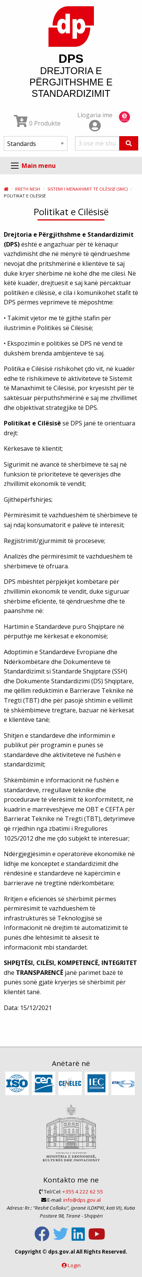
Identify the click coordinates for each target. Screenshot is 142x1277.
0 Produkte (37, 123)
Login (74, 1265)
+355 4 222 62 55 (82, 1191)
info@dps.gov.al (82, 1199)
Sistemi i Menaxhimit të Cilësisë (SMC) (87, 189)
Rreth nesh (27, 189)
